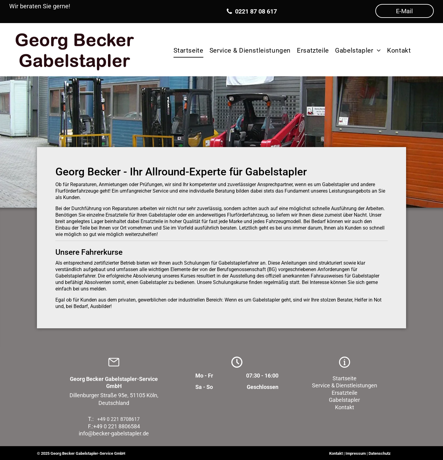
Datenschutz (380, 453)
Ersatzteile (344, 393)
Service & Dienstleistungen (344, 385)
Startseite (345, 378)
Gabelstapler (344, 400)
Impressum (355, 453)
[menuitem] (188, 50)
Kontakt (344, 407)
